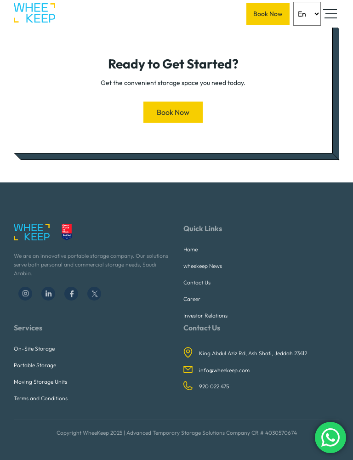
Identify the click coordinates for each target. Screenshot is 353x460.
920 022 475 (214, 386)
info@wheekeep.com (224, 370)
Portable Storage (35, 365)
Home (190, 249)
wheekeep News (202, 265)
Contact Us (197, 282)
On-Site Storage (34, 348)
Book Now (268, 14)
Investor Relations (205, 315)
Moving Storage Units (40, 381)
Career (191, 298)
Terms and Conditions (41, 398)
